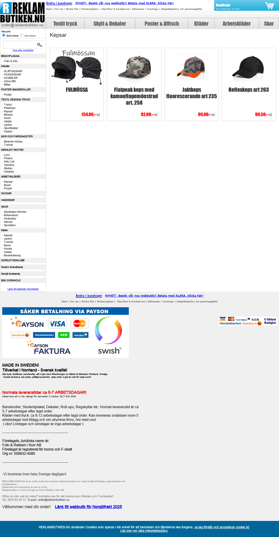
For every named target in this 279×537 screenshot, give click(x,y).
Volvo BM (10, 81)
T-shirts (8, 144)
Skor (269, 23)
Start (49, 9)
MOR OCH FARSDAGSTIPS (17, 136)
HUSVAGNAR (12, 74)
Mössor (8, 114)
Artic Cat (9, 161)
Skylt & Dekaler (110, 23)
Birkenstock (11, 215)
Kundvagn (152, 9)
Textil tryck (65, 23)
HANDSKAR (8, 200)
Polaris (8, 158)
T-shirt (8, 104)
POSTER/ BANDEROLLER (16, 89)
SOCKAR (6, 193)
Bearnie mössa (13, 141)
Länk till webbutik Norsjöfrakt (23, 288)
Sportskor (10, 225)
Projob (8, 188)
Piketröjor (10, 108)
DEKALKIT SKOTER (12, 149)
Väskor (8, 131)
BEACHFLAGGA (10, 56)
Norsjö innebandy (10, 273)
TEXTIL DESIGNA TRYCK (15, 99)
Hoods (8, 248)
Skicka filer (72, 9)
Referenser (138, 9)
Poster (8, 94)
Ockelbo (9, 171)
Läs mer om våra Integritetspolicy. (144, 531)
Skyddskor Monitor (15, 211)
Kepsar (8, 111)
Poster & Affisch (162, 23)
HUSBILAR (11, 77)
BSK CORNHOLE (11, 280)
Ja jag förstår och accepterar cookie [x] (221, 527)
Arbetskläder (237, 23)
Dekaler (5, 66)
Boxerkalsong (12, 255)
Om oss (58, 9)
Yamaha (9, 165)
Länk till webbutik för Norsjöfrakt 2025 (88, 506)
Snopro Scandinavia (12, 267)
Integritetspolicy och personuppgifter (181, 9)
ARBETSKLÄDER (10, 176)
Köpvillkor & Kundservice (115, 9)
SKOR (4, 206)
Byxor (7, 185)
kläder (4, 230)
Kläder (201, 23)
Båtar (7, 84)
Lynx (7, 155)
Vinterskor (10, 218)
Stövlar (8, 222)
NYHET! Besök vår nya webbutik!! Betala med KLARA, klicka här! (124, 3)
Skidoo (8, 168)
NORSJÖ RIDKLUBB (12, 260)
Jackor (8, 124)
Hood (7, 118)
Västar (8, 121)
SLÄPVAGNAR (13, 71)
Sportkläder (11, 128)
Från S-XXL (11, 61)
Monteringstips (89, 9)
